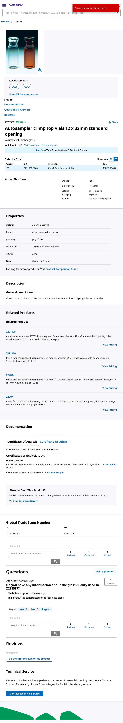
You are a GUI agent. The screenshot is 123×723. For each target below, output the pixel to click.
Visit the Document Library (23, 500)
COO (27, 86)
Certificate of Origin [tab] (53, 441)
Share (113, 122)
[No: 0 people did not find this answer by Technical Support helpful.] (35, 601)
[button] (111, 574)
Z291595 (11, 331)
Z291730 (11, 353)
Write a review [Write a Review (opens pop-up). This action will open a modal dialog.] (31, 144)
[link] (15, 546)
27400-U (11, 375)
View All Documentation (23, 94)
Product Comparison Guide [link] (62, 269)
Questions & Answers (17, 109)
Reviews (9, 115)
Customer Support (55, 472)
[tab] (7, 21)
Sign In (39, 150)
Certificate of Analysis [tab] (22, 441)
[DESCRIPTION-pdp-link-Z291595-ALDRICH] (61, 338)
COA (14, 86)
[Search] (117, 12)
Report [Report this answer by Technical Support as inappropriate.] (46, 601)
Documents (111, 464)
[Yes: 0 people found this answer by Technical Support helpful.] (23, 601)
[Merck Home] (16, 5)
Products (5, 21)
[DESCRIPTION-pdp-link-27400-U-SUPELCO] (61, 381)
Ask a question (105, 563)
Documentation (14, 104)
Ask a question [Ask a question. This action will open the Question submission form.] (49, 144)
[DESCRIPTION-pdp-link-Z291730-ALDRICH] (61, 359)
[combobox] (61, 12)
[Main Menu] (4, 5)
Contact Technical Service (25, 678)
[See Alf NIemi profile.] (12, 573)
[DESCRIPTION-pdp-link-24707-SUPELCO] (61, 403)
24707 (9, 396)
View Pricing (109, 344)
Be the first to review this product (31, 643)
